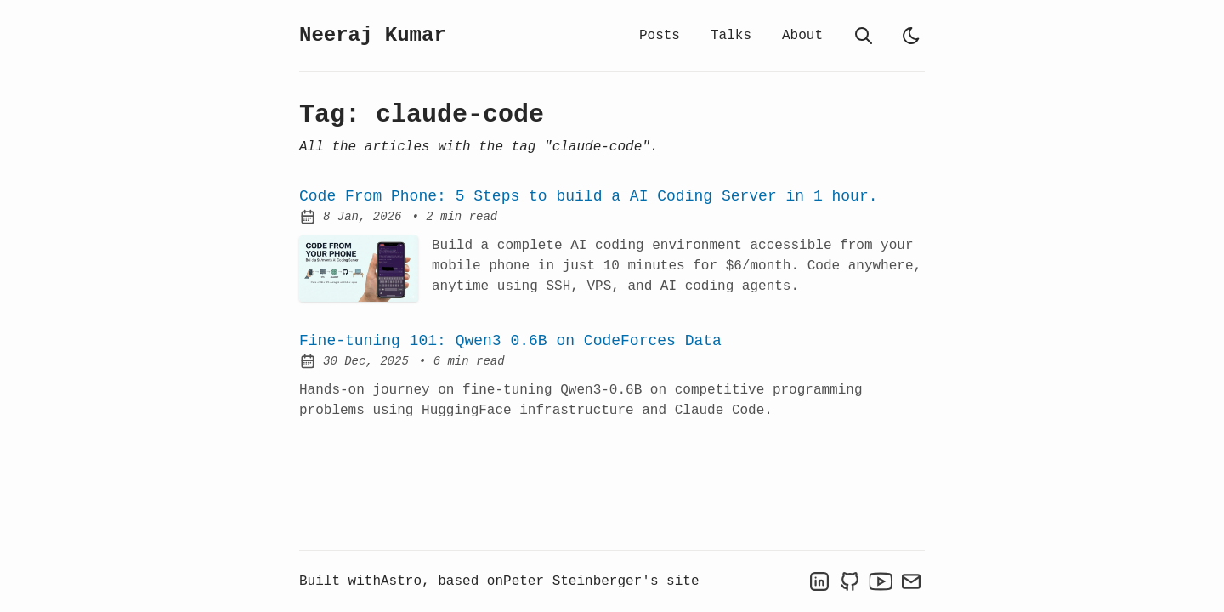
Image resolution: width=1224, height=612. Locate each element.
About (802, 35)
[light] (911, 35)
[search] (864, 35)
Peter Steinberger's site (601, 581)
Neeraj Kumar (372, 35)
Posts (659, 35)
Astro (401, 581)
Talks (731, 35)
